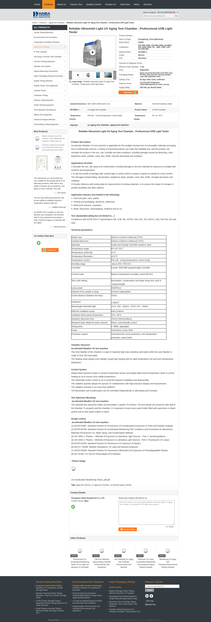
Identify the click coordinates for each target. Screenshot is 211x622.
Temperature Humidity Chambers (47, 42)
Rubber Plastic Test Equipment (46, 86)
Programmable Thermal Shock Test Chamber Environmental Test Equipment (86, 608)
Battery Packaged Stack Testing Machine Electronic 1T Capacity (121, 592)
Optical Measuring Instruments (46, 71)
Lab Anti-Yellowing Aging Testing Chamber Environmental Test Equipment (102, 563)
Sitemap (149, 601)
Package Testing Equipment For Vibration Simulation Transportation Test (124, 610)
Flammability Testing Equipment (46, 124)
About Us (61, 4)
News (136, 4)
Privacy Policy (53, 620)
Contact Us (110, 4)
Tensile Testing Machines (43, 33)
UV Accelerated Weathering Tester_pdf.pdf (90, 480)
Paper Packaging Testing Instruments (48, 76)
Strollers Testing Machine (43, 100)
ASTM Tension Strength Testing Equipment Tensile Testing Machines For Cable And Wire (51, 603)
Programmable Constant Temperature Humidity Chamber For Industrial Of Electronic (87, 588)
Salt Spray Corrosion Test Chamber (48, 57)
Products (48, 4)
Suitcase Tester (40, 91)
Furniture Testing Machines (44, 62)
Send (149, 590)
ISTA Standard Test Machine (45, 110)
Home (37, 4)
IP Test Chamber (40, 52)
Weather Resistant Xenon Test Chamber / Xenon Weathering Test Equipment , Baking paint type (53, 138)
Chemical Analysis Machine (44, 120)
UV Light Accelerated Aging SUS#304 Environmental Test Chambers (87, 602)
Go (176, 16)
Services (147, 4)
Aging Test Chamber (56, 23)
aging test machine (83, 485)
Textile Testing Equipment (44, 105)
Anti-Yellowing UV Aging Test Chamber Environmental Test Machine (123, 563)
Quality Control (93, 4)
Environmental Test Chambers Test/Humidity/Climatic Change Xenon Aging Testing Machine (87, 595)
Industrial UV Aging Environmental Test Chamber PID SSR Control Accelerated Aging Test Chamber (53, 147)
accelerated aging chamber (121, 485)
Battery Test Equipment (43, 115)
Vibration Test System (42, 66)
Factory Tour (76, 4)
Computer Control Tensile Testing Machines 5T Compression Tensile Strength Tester (49, 588)
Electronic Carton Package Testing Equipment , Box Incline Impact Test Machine (123, 604)
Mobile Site (150, 605)
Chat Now (125, 4)
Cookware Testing (41, 95)
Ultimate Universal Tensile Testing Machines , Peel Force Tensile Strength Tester (51, 595)
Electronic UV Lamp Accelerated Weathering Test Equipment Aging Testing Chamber (145, 563)
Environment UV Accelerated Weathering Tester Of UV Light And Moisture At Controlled (79, 563)
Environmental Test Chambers (45, 37)
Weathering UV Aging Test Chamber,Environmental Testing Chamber (167, 563)
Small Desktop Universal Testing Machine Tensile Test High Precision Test (50, 610)
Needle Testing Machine (43, 81)
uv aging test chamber (100, 485)
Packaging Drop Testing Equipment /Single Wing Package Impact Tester (123, 597)
